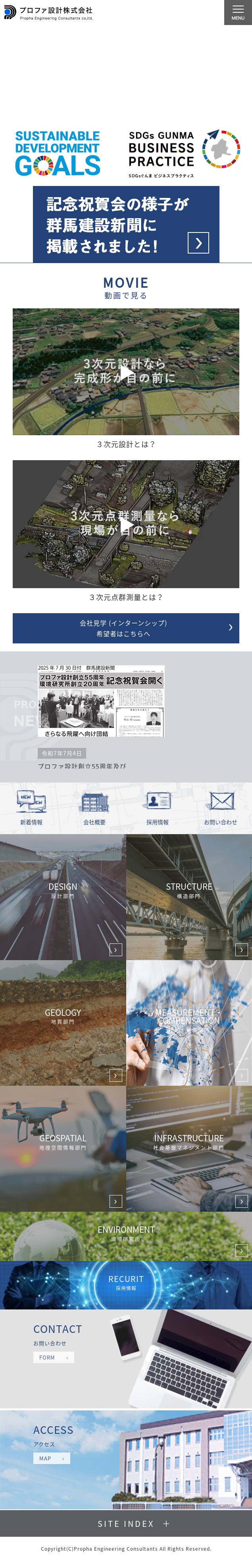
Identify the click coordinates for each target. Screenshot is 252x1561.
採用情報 (157, 822)
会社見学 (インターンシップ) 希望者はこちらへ (123, 628)
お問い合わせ (220, 822)
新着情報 (31, 822)
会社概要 (94, 822)
